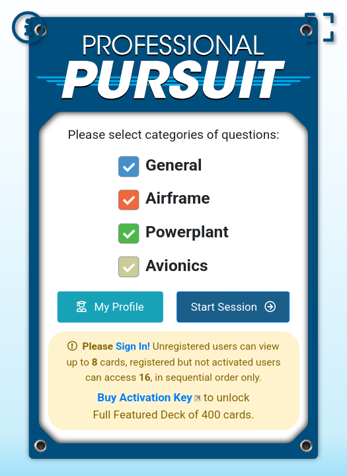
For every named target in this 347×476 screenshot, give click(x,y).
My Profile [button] (110, 306)
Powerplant (187, 231)
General (173, 165)
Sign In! (133, 346)
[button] (319, 28)
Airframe (177, 198)
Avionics (176, 265)
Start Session (233, 306)
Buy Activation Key (144, 397)
